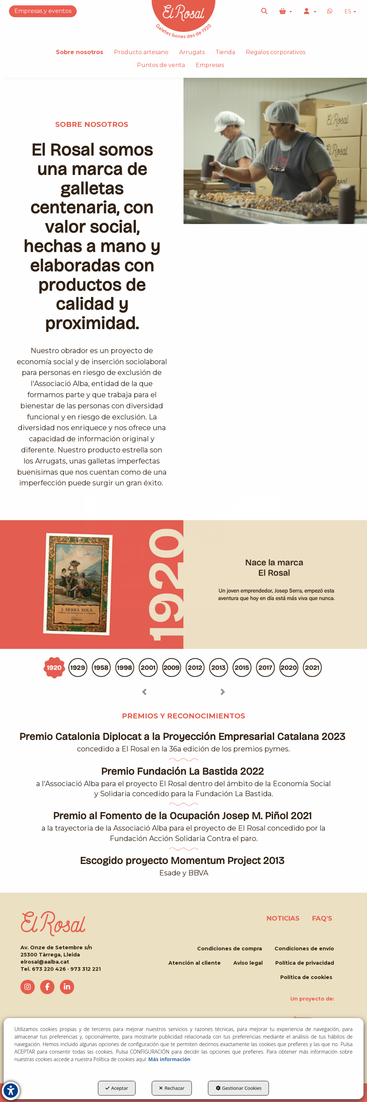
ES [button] (350, 11)
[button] (265, 11)
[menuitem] (350, 12)
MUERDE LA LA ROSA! (134, 594)
